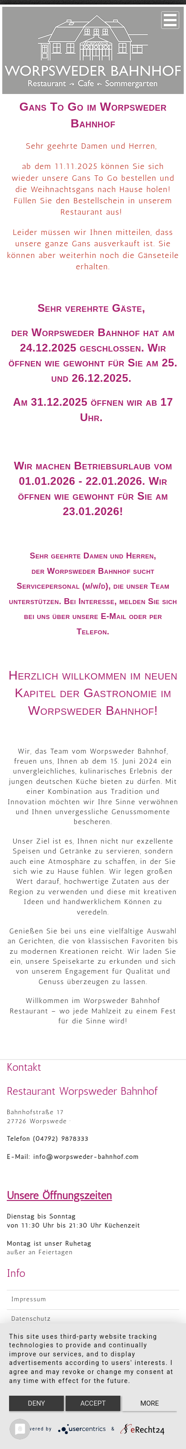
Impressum (29, 1299)
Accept (92, 1403)
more (149, 1403)
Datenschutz (31, 1318)
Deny (36, 1403)
